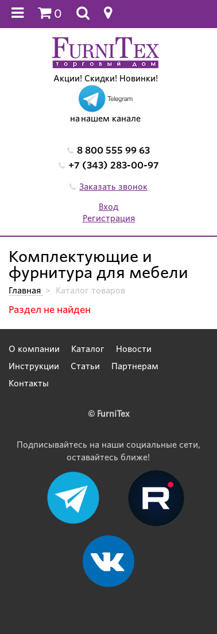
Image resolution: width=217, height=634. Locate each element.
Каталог (87, 349)
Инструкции (34, 366)
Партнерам (134, 366)
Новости (134, 349)
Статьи (85, 366)
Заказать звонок (113, 186)
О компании (34, 349)
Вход (108, 207)
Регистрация (109, 218)
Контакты (29, 383)
